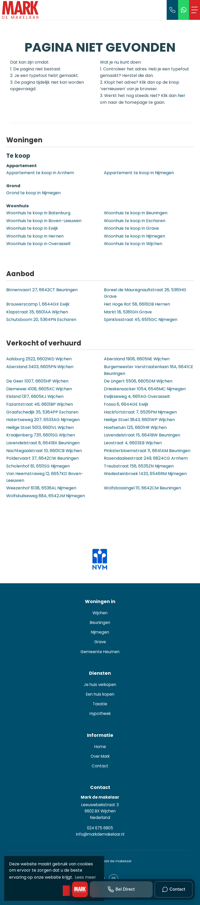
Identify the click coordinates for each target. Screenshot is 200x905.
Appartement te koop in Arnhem (40, 173)
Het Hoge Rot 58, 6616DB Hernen (137, 304)
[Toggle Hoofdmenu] (194, 10)
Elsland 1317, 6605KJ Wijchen (35, 396)
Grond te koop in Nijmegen (33, 193)
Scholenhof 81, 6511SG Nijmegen (38, 466)
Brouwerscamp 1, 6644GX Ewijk (38, 304)
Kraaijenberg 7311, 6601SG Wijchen (40, 435)
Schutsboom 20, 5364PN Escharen (41, 320)
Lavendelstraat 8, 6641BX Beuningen (43, 443)
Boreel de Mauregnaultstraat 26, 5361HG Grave (145, 293)
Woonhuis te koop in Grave (131, 228)
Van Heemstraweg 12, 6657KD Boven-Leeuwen (44, 477)
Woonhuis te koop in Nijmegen (134, 236)
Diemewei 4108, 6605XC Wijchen (39, 389)
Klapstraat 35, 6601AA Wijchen (37, 312)
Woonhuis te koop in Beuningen (135, 213)
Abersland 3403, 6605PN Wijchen (39, 367)
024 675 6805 (100, 828)
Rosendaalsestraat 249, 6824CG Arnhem (146, 458)
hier (181, 96)
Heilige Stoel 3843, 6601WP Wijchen (139, 420)
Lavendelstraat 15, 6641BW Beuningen (142, 435)
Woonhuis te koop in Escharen (134, 221)
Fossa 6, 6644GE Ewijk (126, 404)
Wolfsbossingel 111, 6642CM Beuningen (142, 488)
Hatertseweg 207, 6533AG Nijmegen (43, 420)
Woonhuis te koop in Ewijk (32, 228)
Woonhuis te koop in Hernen (35, 236)
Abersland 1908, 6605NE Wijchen (137, 359)
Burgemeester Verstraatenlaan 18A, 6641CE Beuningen (148, 370)
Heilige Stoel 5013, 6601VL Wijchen (40, 427)
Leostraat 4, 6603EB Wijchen (133, 443)
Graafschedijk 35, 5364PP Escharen (42, 412)
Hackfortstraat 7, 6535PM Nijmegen (140, 412)
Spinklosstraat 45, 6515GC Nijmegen (140, 320)
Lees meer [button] (85, 877)
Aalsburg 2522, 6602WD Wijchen (39, 359)
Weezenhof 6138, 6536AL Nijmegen (41, 488)
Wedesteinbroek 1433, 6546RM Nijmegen (145, 474)
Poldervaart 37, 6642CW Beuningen (42, 458)
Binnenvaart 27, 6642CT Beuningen (42, 290)
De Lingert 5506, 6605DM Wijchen (138, 381)
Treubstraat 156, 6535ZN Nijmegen (139, 466)
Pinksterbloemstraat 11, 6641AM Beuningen (147, 451)
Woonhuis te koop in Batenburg (38, 213)
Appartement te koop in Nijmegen (139, 173)
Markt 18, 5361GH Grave (128, 312)
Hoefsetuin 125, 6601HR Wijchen (135, 427)
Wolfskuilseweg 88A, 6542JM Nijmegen (45, 496)
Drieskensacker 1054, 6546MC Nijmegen (145, 389)
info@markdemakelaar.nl (100, 834)
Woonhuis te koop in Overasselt (38, 244)
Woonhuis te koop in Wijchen (133, 244)
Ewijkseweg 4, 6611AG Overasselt (137, 396)
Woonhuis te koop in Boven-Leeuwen (44, 221)
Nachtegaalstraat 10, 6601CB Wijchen (44, 451)
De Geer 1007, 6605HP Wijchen (37, 381)
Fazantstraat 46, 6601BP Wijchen (39, 404)
